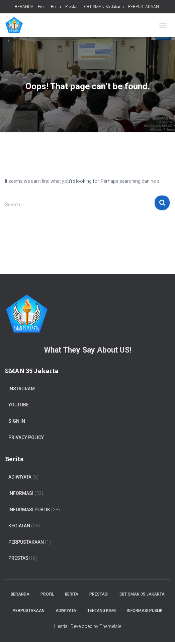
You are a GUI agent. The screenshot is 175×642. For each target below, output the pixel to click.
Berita (56, 6)
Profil (42, 6)
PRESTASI (19, 558)
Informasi (20, 493)
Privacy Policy (26, 437)
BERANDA (24, 6)
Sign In (16, 421)
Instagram (21, 388)
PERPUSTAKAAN (143, 6)
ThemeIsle (110, 626)
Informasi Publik (29, 509)
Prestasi (72, 6)
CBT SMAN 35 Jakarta (104, 6)
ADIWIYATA (19, 477)
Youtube (18, 404)
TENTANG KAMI (101, 610)
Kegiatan (19, 525)
